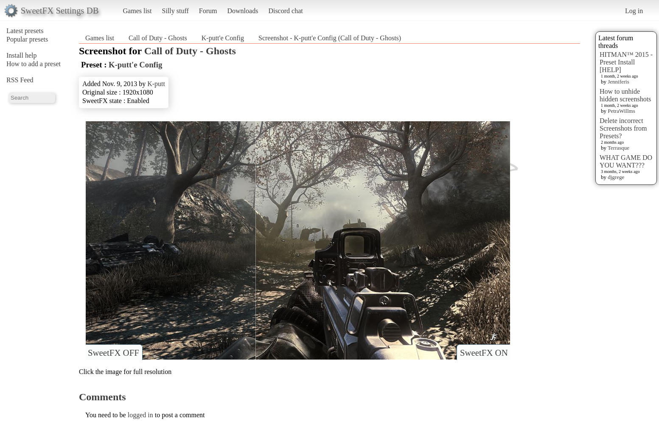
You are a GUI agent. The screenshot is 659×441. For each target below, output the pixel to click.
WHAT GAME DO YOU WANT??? (626, 161)
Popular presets (27, 39)
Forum (208, 10)
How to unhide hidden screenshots (625, 95)
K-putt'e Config (223, 38)
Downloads (242, 10)
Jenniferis (618, 81)
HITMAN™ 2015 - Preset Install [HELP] (626, 62)
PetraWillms (621, 111)
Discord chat (285, 10)
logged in (140, 415)
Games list (137, 10)
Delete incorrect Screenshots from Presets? (623, 128)
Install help (21, 55)
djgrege (616, 177)
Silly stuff (175, 10)
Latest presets (25, 30)
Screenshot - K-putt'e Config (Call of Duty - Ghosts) (329, 38)
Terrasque (618, 148)
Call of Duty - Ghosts (158, 38)
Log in (634, 10)
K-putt (156, 83)
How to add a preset (33, 63)
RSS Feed (20, 80)
